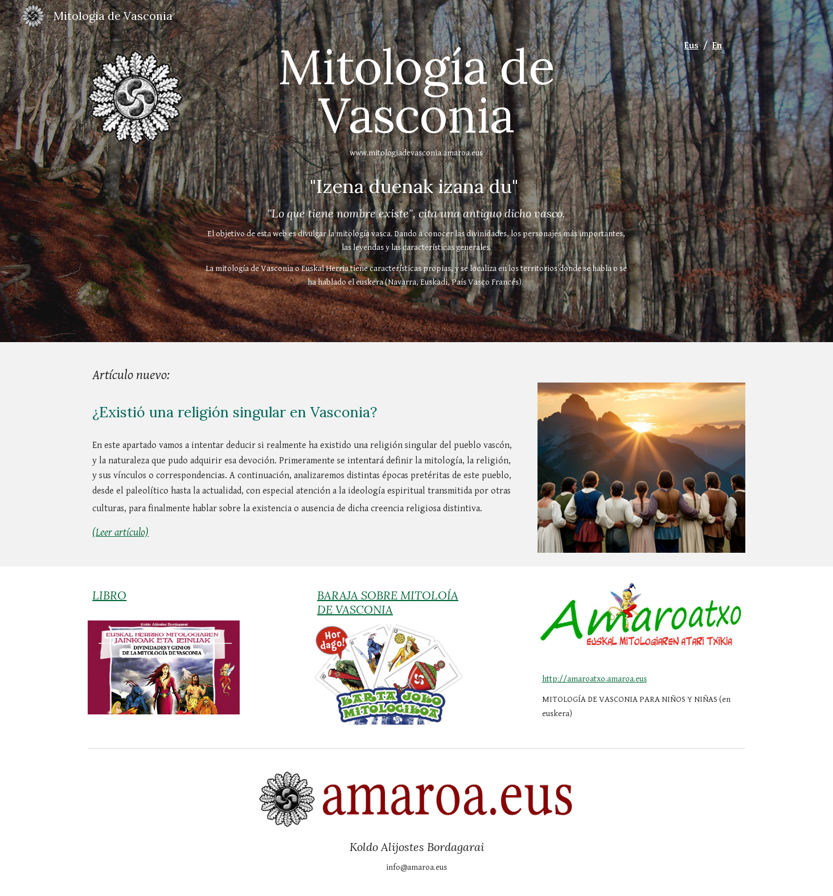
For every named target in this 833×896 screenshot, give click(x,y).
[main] (416, 101)
